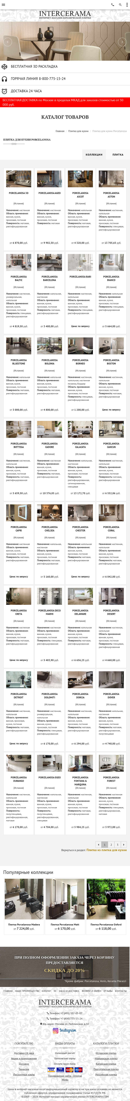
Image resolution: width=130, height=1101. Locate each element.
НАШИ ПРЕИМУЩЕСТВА (27, 991)
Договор (24, 1063)
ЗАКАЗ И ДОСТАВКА (69, 991)
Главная (60, 131)
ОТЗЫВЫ (108, 991)
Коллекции (94, 154)
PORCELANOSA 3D (18, 193)
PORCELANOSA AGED (50, 193)
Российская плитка (106, 1074)
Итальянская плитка (106, 1058)
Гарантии (24, 1069)
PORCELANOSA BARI (80, 276)
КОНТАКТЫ (121, 991)
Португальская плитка (106, 1069)
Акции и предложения (24, 1058)
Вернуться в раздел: (94, 850)
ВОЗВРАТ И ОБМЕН (91, 991)
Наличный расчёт (65, 1053)
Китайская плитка (106, 1063)
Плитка (118, 154)
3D (55, 991)
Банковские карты (65, 1058)
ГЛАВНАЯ (8, 991)
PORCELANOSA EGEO (50, 777)
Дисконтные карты (24, 1074)
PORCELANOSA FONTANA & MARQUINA (80, 781)
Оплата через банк (65, 1063)
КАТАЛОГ (46, 991)
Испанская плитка (106, 1053)
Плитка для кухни (78, 131)
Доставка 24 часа (24, 1053)
